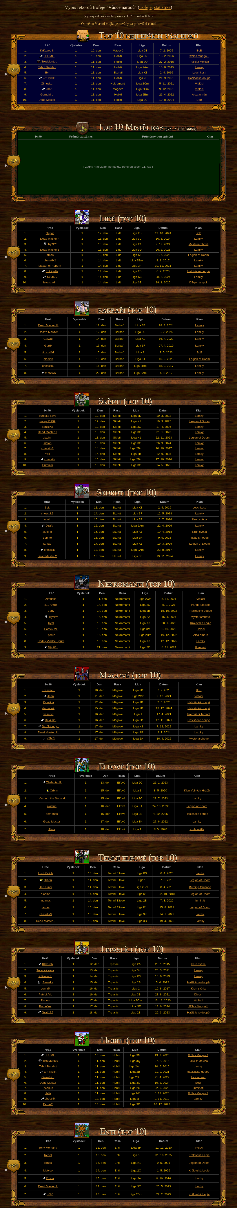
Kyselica (48, 702)
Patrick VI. (51, 629)
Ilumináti (200, 647)
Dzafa (49, 525)
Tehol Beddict (47, 67)
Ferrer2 (48, 1104)
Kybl (51, 623)
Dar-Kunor (45, 887)
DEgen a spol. (198, 282)
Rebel (48, 1155)
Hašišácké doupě (199, 78)
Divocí (201, 629)
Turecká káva (47, 415)
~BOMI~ (49, 56)
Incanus (45, 900)
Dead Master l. (45, 921)
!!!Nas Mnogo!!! (199, 56)
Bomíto (47, 537)
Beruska (47, 982)
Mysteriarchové (198, 244)
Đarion (45, 1000)
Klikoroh (47, 964)
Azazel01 (48, 352)
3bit (46, 72)
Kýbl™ (52, 244)
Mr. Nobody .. (50, 726)
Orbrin (54, 790)
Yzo (47, 453)
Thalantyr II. (54, 782)
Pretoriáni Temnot (198, 714)
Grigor (50, 233)
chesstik (50, 372)
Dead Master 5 (49, 249)
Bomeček (45, 1006)
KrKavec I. (46, 50)
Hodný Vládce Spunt (51, 641)
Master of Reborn (49, 265)
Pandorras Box (200, 604)
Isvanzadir (50, 282)
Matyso (48, 1170)
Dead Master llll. (48, 732)
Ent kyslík (49, 77)
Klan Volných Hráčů (197, 790)
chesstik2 (50, 260)
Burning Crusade (200, 887)
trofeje (145, 7)
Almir (47, 519)
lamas (50, 255)
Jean (49, 88)
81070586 (50, 604)
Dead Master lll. (48, 325)
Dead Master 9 (47, 432)
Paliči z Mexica (199, 61)
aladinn (48, 359)
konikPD (47, 426)
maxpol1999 (48, 421)
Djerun (51, 635)
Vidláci (199, 83)
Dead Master (46, 99)
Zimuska (46, 83)
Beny (50, 610)
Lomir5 (45, 988)
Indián (47, 443)
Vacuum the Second (52, 798)
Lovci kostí (199, 72)
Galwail (48, 338)
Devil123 (50, 720)
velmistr (48, 714)
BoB (199, 50)
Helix (48, 1093)
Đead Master (51, 821)
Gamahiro (46, 94)
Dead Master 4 (49, 238)
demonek (48, 708)
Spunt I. (52, 276)
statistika (162, 7)
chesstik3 (46, 914)
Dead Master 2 (47, 556)
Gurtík (48, 345)
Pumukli (47, 465)
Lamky (199, 67)
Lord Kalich (45, 873)
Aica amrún (199, 94)
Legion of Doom (198, 255)
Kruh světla (199, 519)
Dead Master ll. (48, 1186)
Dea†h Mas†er (48, 332)
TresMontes (49, 61)
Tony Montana (48, 1147)
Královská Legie (200, 623)
